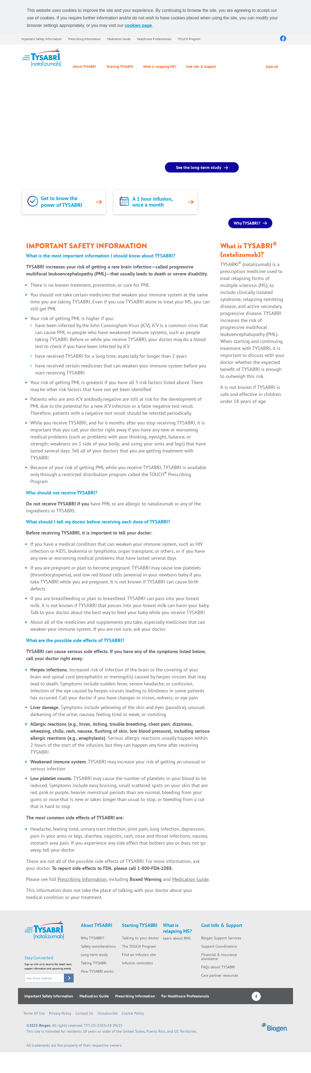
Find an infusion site (139, 954)
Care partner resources (219, 975)
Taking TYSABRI (94, 963)
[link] (32, 201)
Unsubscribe (107, 1013)
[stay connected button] (69, 978)
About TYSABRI (84, 66)
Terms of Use (34, 1013)
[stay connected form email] (49, 978)
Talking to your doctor (140, 938)
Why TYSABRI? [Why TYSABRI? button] (247, 223)
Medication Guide (119, 39)
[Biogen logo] (274, 1029)
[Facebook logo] (282, 38)
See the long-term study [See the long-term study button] (198, 167)
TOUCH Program (189, 39)
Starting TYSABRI (120, 66)
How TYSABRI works (97, 971)
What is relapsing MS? (159, 66)
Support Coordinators (219, 946)
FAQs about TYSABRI (218, 967)
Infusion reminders (137, 963)
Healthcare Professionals (154, 39)
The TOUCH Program (139, 946)
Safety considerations (98, 946)
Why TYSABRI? (92, 938)
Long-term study (94, 954)
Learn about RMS (177, 938)
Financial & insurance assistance (219, 956)
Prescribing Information (84, 39)
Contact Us (84, 1013)
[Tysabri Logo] (41, 58)
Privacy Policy (60, 1013)
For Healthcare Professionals (185, 996)
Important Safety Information (41, 39)
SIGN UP (272, 67)
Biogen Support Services (221, 938)
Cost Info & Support (201, 66)
